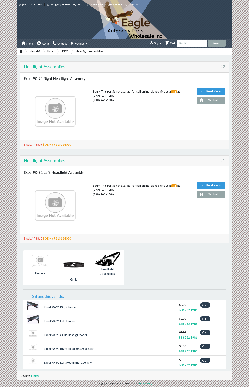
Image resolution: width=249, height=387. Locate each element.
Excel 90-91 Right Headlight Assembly (69, 348)
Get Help (209, 100)
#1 (222, 160)
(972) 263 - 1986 (30, 4)
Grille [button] (73, 279)
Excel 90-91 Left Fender (59, 321)
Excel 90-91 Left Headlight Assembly (68, 362)
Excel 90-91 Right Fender (60, 307)
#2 (222, 66)
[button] (28, 305)
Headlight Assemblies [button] (107, 271)
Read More (210, 91)
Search (217, 43)
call (174, 91)
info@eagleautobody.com (64, 4)
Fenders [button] (40, 273)
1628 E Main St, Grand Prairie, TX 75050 (112, 4)
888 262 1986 (188, 310)
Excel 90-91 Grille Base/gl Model (65, 335)
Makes (35, 375)
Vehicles (77, 43)
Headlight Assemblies (44, 66)
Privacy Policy (145, 383)
